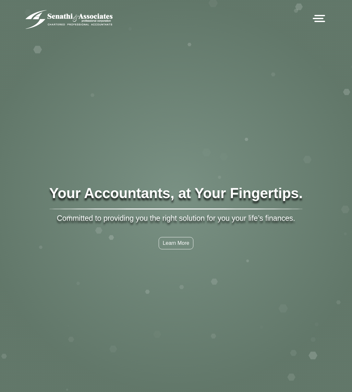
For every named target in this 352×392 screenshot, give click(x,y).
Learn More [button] (176, 222)
